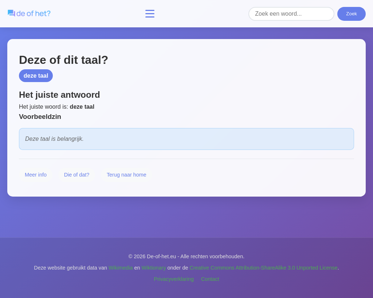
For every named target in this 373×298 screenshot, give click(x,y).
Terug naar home (126, 175)
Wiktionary (153, 268)
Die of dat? (77, 175)
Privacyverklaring (174, 279)
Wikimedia (121, 268)
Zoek (351, 13)
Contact (210, 279)
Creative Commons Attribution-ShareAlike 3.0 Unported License (263, 268)
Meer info (36, 175)
